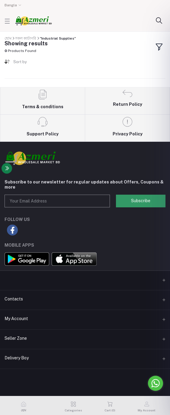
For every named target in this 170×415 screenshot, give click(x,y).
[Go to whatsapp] (155, 383)
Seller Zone (16, 338)
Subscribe (140, 200)
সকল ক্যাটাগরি (25, 38)
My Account (16, 318)
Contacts (14, 299)
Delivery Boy (17, 357)
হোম (8, 38)
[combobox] (47, 63)
